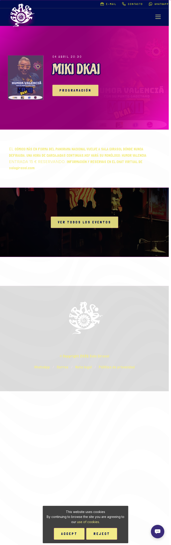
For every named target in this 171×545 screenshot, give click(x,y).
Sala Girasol (99, 428)
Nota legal (83, 439)
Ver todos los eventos (84, 222)
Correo (62, 439)
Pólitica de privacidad (117, 439)
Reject (102, 534)
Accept (69, 534)
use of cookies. (88, 522)
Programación (80, 90)
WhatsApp (42, 439)
